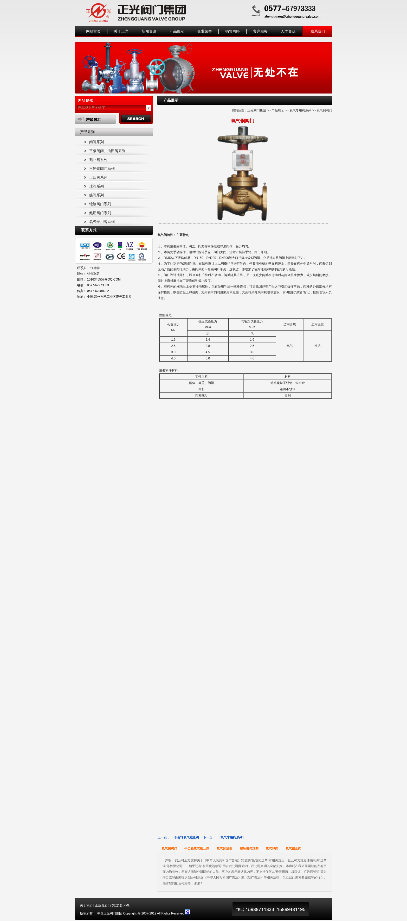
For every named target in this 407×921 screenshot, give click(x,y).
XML (126, 905)
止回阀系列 (98, 177)
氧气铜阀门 (169, 848)
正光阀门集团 (256, 110)
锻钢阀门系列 (100, 204)
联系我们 (318, 31)
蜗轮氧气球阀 (249, 848)
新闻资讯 (149, 31)
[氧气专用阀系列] (231, 837)
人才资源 (288, 31)
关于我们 (86, 905)
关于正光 (121, 31)
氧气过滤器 (224, 848)
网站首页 (93, 31)
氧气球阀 (272, 848)
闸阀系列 (96, 142)
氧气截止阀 (293, 848)
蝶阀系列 (96, 195)
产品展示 (177, 31)
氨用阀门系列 (100, 213)
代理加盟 (116, 905)
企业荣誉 (204, 31)
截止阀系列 (98, 160)
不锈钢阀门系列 (102, 168)
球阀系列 (96, 186)
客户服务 (260, 31)
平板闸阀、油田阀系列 (107, 151)
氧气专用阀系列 (102, 222)
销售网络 (232, 31)
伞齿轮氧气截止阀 (186, 837)
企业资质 (101, 905)
